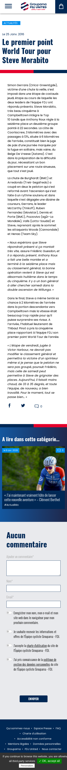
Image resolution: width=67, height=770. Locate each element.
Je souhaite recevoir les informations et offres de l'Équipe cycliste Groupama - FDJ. (37, 634)
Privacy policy (44, 765)
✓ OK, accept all (49, 760)
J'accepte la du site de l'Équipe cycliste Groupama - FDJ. (36, 648)
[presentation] (33, 685)
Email (10, 597)
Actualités (11, 23)
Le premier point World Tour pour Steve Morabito (27, 50)
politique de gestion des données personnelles (35, 662)
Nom (9, 581)
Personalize (27, 765)
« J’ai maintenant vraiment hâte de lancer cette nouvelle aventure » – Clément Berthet (32, 497)
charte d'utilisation (37, 645)
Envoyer (33, 699)
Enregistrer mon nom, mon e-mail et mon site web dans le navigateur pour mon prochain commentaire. (36, 618)
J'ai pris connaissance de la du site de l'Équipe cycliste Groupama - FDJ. (36, 664)
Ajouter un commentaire (20, 556)
